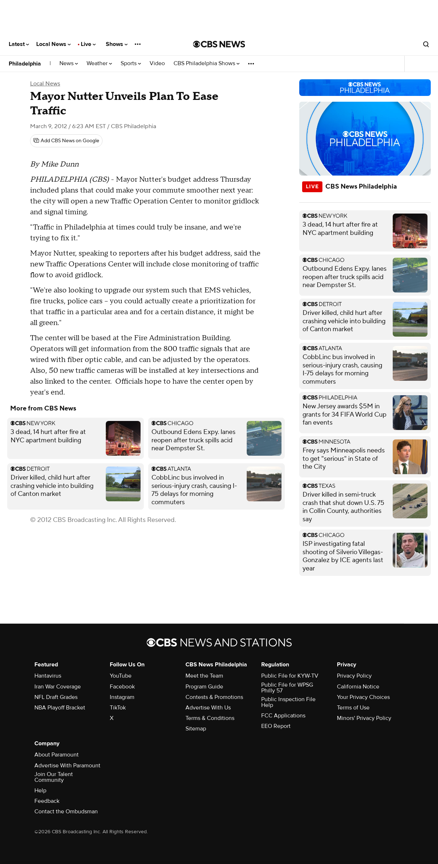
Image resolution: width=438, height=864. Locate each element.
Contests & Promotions (214, 697)
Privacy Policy (354, 676)
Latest (19, 44)
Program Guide (204, 687)
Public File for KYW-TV (289, 676)
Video (157, 63)
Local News (53, 44)
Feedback (46, 801)
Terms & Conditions (209, 718)
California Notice (358, 687)
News (68, 63)
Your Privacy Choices (363, 697)
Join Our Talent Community (53, 777)
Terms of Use (353, 708)
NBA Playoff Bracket (59, 708)
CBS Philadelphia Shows (206, 63)
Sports (131, 63)
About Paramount (56, 755)
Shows (117, 44)
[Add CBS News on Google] (66, 140)
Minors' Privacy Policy (364, 718)
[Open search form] (426, 44)
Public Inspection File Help (288, 702)
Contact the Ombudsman (66, 811)
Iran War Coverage (57, 687)
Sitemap (195, 729)
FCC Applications (283, 715)
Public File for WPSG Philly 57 (287, 688)
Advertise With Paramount (67, 765)
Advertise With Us (208, 708)
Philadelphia (25, 63)
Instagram (122, 697)
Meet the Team (204, 676)
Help (40, 790)
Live (88, 44)
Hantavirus (47, 676)
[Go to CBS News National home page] (219, 44)
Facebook (122, 687)
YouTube (121, 676)
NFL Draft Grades (56, 697)
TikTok (118, 708)
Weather (99, 63)
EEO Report (276, 726)
